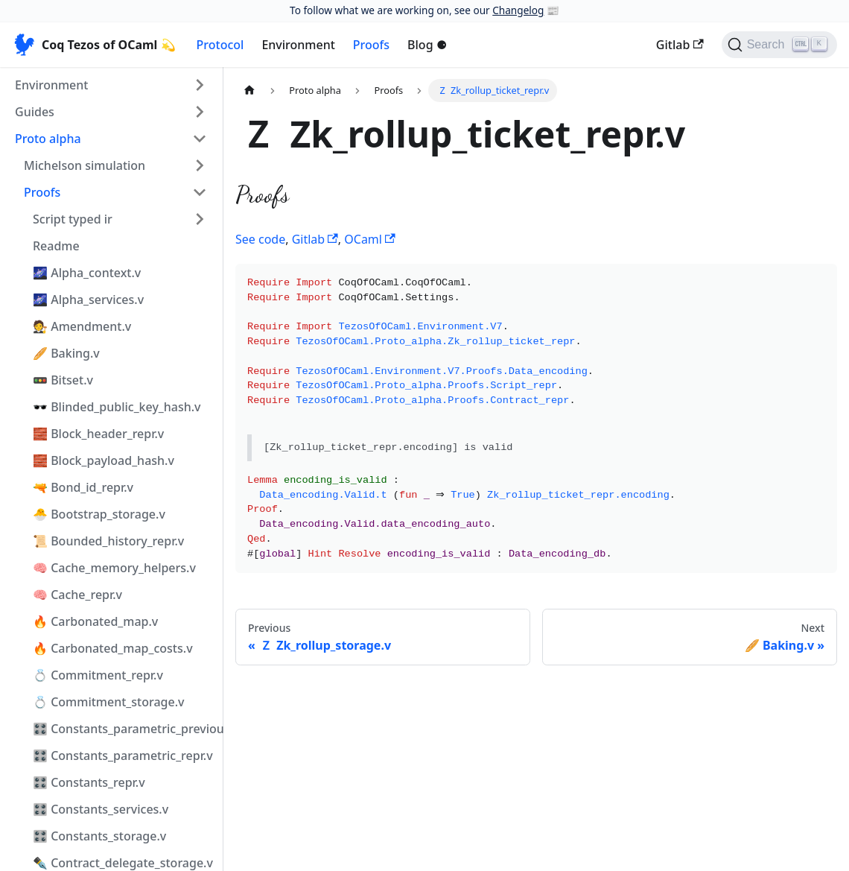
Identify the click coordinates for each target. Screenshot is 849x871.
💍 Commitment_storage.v (108, 702)
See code (260, 239)
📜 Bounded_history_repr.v (108, 541)
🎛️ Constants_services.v (100, 809)
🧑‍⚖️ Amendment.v (82, 326)
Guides (34, 112)
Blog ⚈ (427, 45)
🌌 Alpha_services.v (88, 299)
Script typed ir (72, 219)
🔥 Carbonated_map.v (95, 621)
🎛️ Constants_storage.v (99, 836)
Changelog (518, 10)
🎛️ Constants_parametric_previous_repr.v (124, 728)
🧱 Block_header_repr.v (98, 433)
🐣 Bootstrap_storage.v (99, 514)
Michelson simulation (84, 165)
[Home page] (249, 90)
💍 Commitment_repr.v (98, 675)
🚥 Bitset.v (63, 380)
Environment (297, 45)
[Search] (779, 44)
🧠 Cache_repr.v (77, 594)
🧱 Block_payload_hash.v (103, 460)
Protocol (220, 45)
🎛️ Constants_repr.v (89, 782)
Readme (56, 246)
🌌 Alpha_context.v (87, 273)
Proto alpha (48, 138)
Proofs (371, 45)
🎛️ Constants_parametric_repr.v (123, 755)
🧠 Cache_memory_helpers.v (114, 568)
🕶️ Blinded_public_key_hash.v (117, 407)
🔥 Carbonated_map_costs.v (113, 648)
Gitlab (680, 45)
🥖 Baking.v (66, 353)
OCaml (369, 239)
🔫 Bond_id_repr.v (83, 487)
